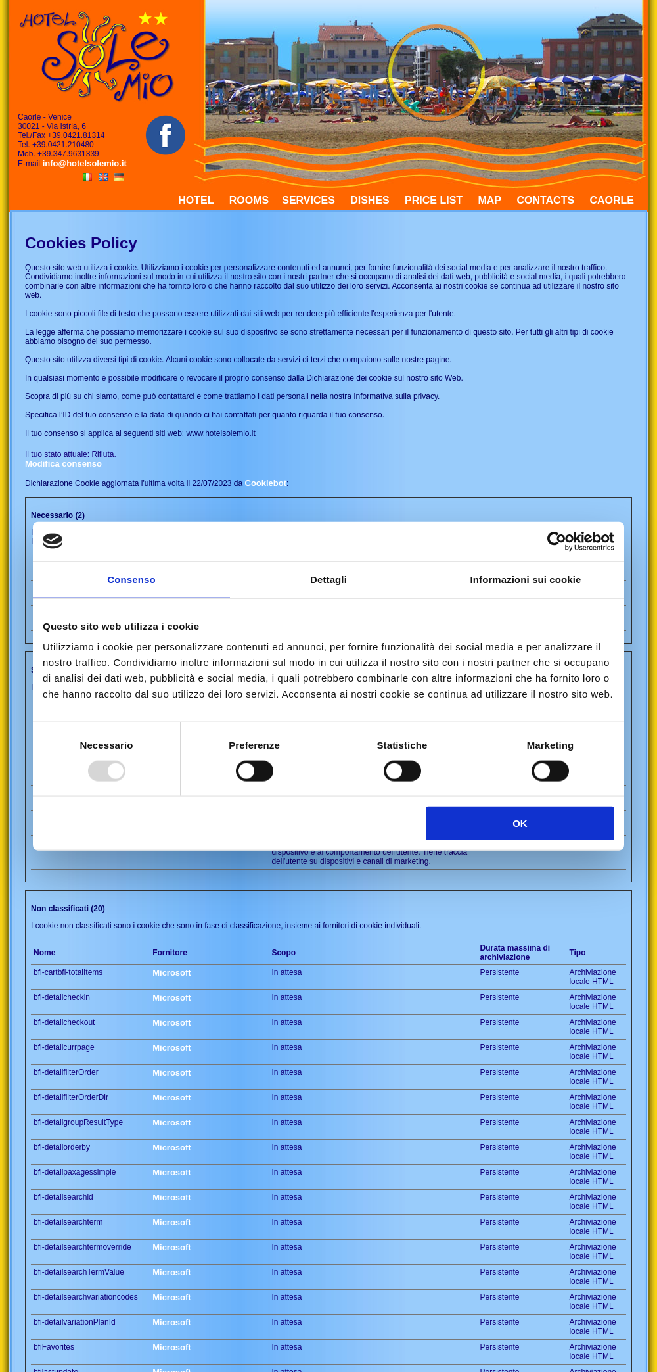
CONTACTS (545, 200)
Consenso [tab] (131, 578)
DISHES (370, 200)
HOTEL (196, 200)
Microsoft (171, 973)
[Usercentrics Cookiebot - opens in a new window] (556, 541)
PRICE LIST (434, 200)
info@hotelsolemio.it (83, 163)
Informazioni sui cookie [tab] (525, 578)
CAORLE (611, 200)
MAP (489, 200)
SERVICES (308, 200)
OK (520, 823)
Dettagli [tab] (328, 578)
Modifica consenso (63, 464)
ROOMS (249, 200)
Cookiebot (266, 483)
